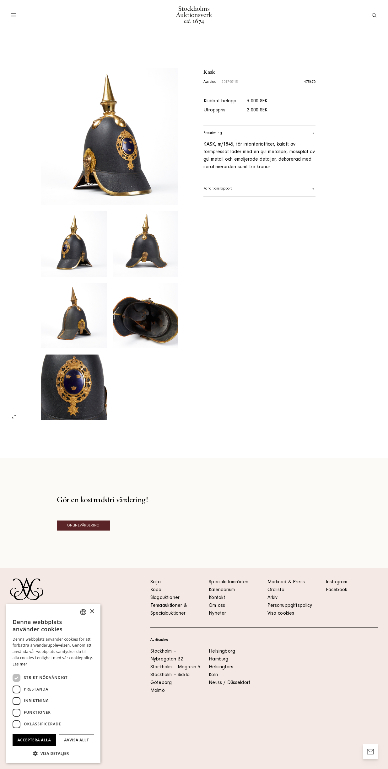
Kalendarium (222, 590)
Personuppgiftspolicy (289, 605)
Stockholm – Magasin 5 (175, 667)
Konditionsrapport (259, 189)
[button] (53, 753)
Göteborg (161, 683)
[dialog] (53, 683)
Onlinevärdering (83, 526)
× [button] (91, 611)
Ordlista (275, 590)
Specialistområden (228, 582)
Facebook (336, 590)
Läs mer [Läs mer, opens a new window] (20, 664)
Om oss (217, 605)
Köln (213, 675)
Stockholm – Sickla (170, 675)
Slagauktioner (165, 598)
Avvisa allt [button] (76, 740)
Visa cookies (280, 613)
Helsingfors (221, 667)
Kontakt (217, 598)
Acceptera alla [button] (34, 740)
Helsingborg (222, 651)
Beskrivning (259, 133)
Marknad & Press (286, 582)
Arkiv (272, 598)
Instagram (336, 582)
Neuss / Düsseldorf (229, 683)
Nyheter (217, 613)
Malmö (157, 690)
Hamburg (218, 659)
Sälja (155, 582)
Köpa (156, 590)
